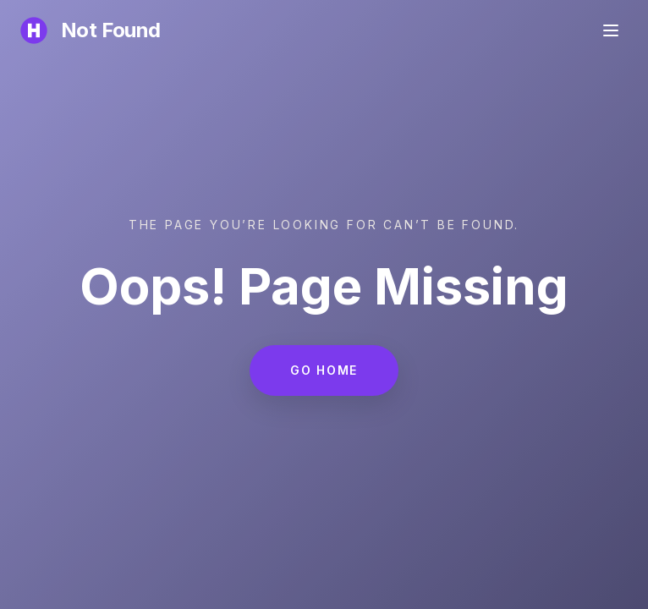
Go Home (324, 370)
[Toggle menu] (611, 30)
